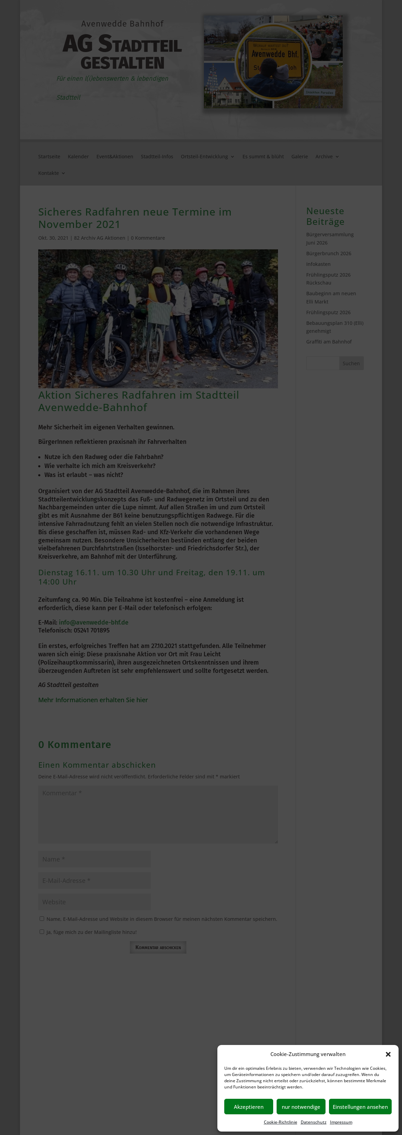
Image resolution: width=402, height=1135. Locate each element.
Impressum (341, 1122)
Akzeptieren (249, 1106)
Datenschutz (314, 1122)
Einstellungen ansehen (360, 1106)
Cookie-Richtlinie (280, 1122)
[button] (388, 1054)
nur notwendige (301, 1106)
